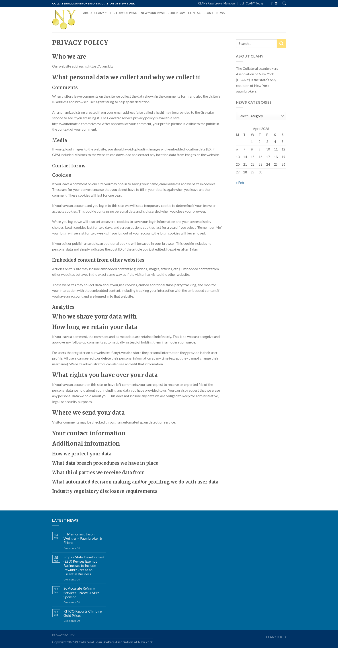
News (220, 13)
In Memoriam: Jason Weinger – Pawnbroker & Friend (83, 538)
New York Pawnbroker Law (163, 13)
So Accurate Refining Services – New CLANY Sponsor (81, 592)
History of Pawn (124, 13)
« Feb (240, 182)
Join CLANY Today (252, 3)
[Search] (284, 3)
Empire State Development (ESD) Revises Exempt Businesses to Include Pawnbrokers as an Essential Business (84, 565)
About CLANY (95, 13)
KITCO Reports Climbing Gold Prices (83, 613)
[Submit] (281, 43)
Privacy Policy (63, 635)
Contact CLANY (200, 13)
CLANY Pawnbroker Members (217, 3)
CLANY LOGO (276, 637)
